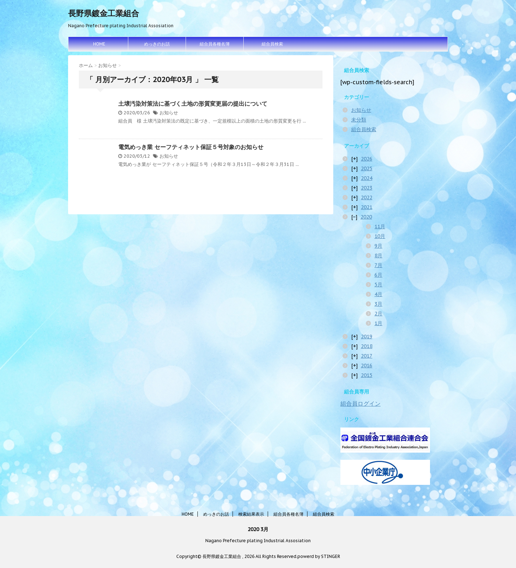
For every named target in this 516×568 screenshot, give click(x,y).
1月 (378, 323)
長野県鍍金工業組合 (103, 13)
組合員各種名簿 (215, 44)
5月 (378, 284)
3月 (378, 304)
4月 (378, 294)
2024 (366, 178)
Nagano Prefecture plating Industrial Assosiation (258, 540)
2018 (366, 346)
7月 (378, 265)
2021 (366, 207)
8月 (378, 255)
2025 (366, 168)
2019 (366, 336)
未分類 (358, 119)
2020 (366, 217)
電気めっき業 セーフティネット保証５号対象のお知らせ (190, 147)
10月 (379, 236)
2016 (366, 365)
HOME (99, 44)
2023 (366, 188)
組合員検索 (272, 44)
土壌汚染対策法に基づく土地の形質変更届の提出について (192, 103)
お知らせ (168, 113)
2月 (378, 313)
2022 (366, 197)
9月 (378, 246)
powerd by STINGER (318, 556)
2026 (366, 159)
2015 (366, 375)
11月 (379, 226)
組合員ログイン (360, 403)
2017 (366, 356)
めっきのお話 (157, 44)
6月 (378, 275)
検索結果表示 (251, 514)
